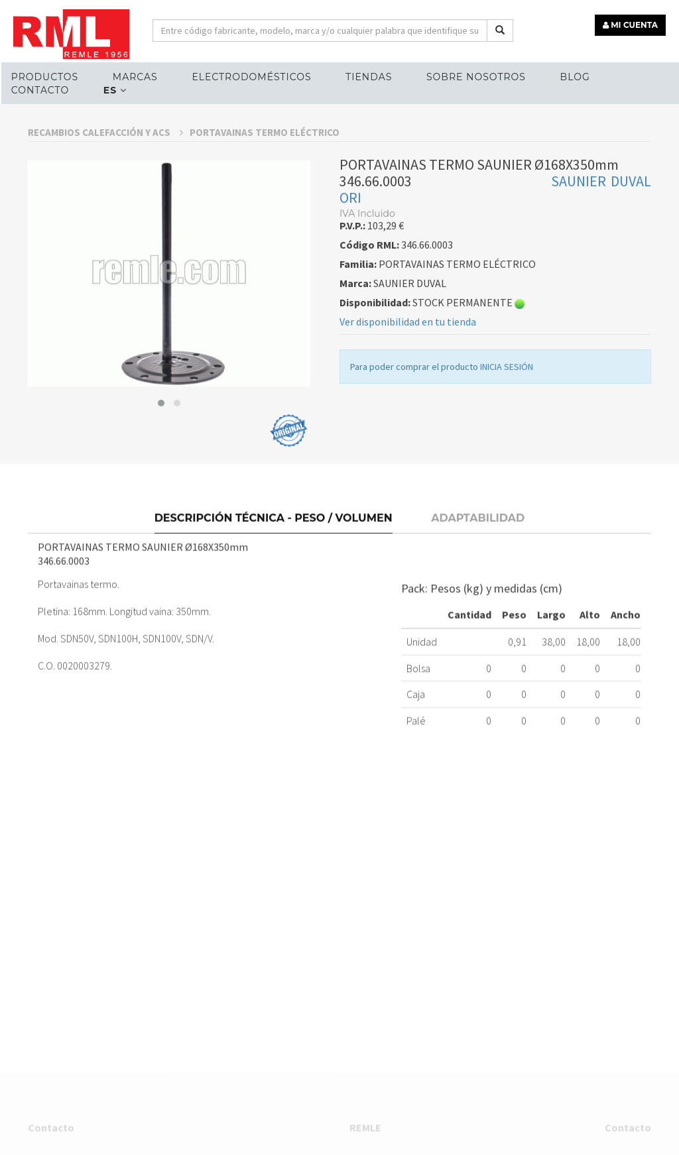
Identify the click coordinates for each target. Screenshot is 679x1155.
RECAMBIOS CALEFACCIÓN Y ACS (105, 237)
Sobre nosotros (476, 77)
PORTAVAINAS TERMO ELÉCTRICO (265, 237)
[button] (161, 508)
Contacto (40, 90)
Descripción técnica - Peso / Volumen (273, 617)
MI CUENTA (630, 25)
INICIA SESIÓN (506, 472)
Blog (575, 77)
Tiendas (368, 77)
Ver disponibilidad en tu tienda (408, 427)
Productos (44, 77)
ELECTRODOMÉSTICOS (251, 77)
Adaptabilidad (478, 617)
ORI (350, 303)
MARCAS (135, 77)
